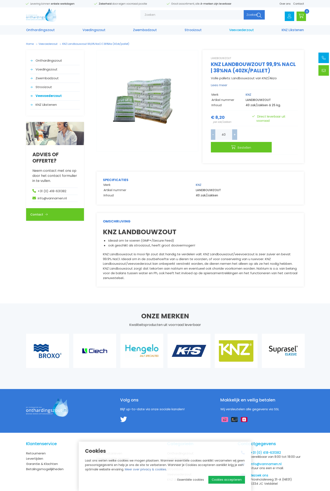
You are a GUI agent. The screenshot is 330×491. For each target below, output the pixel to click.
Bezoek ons (259, 465)
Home (30, 44)
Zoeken (246, 17)
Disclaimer (48, 488)
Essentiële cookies (190, 480)
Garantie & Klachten (42, 453)
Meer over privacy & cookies (145, 469)
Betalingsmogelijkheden (45, 458)
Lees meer (219, 85)
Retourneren (36, 443)
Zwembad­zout (145, 31)
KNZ (248, 95)
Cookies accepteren (227, 480)
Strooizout (193, 31)
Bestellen (271, 135)
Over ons (285, 3)
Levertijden (34, 448)
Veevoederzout (241, 31)
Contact (298, 3)
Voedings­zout (93, 31)
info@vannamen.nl (52, 198)
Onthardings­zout (40, 31)
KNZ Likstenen (293, 31)
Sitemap (32, 488)
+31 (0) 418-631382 (52, 191)
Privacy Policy (68, 488)
